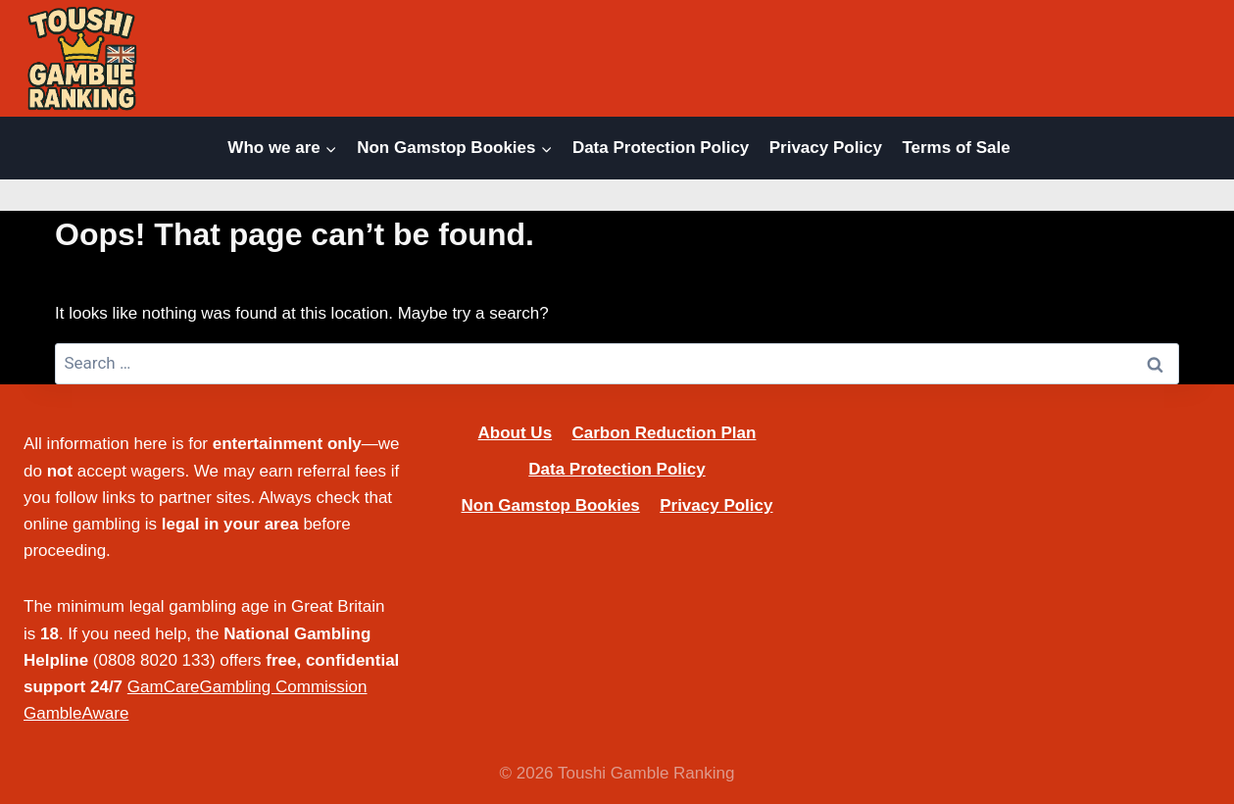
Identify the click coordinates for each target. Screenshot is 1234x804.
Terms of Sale (956, 147)
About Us (515, 433)
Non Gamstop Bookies (550, 505)
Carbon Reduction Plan (663, 433)
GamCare (163, 687)
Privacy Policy (825, 147)
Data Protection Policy (660, 147)
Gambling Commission (284, 687)
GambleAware (76, 713)
